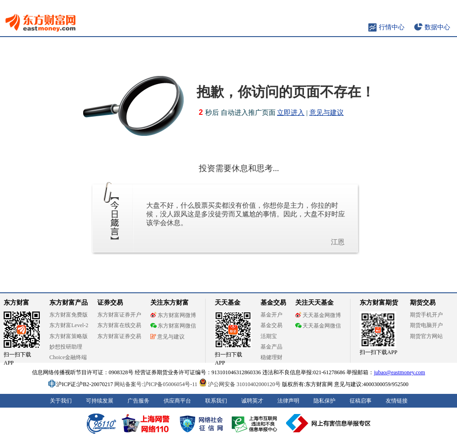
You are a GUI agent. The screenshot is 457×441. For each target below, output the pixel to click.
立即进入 (290, 112)
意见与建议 (326, 112)
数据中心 (437, 27)
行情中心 (391, 27)
